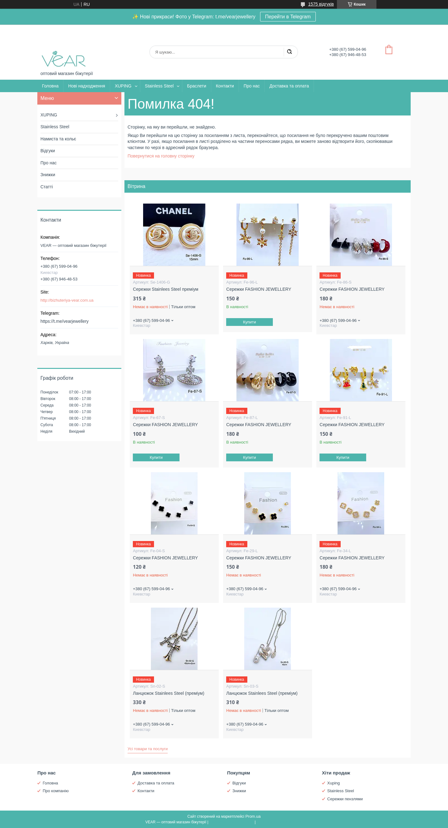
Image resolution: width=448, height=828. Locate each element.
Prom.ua (253, 816)
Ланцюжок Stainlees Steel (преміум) (168, 693)
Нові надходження (86, 85)
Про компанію (56, 790)
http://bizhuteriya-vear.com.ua (67, 300)
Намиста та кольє (58, 138)
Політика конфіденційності (280, 822)
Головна (50, 85)
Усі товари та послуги (148, 748)
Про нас (252, 85)
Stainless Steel (159, 85)
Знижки (47, 174)
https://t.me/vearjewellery (64, 321)
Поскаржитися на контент (231, 822)
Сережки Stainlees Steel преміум (165, 289)
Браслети (196, 85)
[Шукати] (289, 52)
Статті (46, 186)
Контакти (225, 85)
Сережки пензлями (345, 799)
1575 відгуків (321, 4)
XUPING (123, 85)
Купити (249, 322)
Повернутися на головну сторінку (161, 155)
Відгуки (47, 150)
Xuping (333, 783)
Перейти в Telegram (288, 16)
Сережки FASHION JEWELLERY (258, 289)
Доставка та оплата (289, 85)
